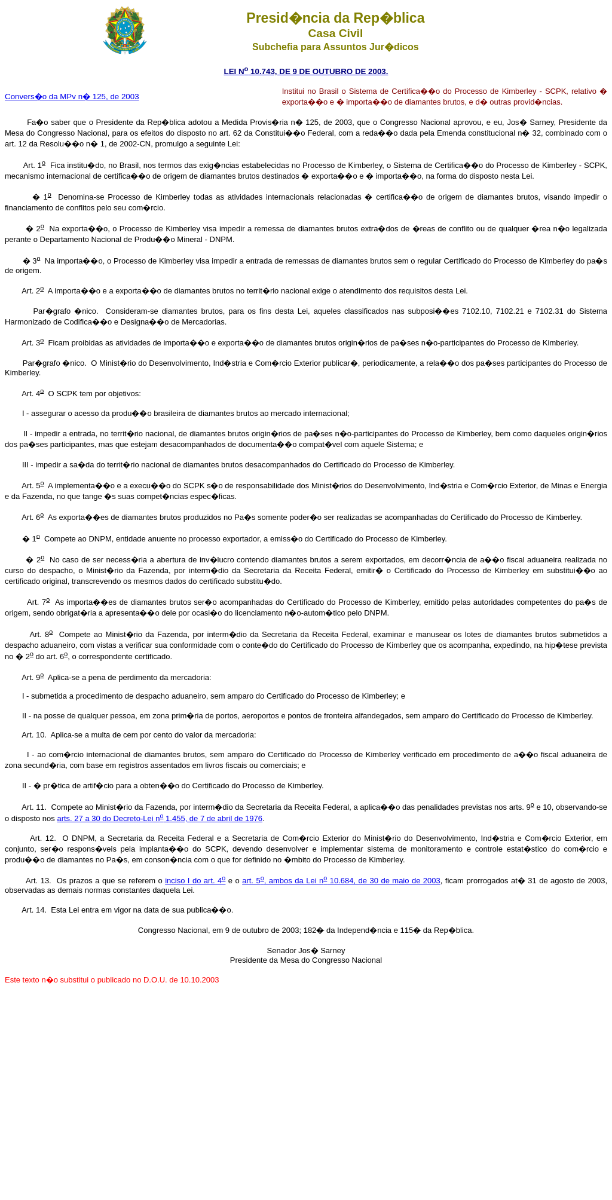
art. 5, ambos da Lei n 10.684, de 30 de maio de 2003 (341, 880)
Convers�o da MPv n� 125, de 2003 (72, 96)
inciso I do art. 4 (195, 880)
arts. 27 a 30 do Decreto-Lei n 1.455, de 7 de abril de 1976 (159, 818)
